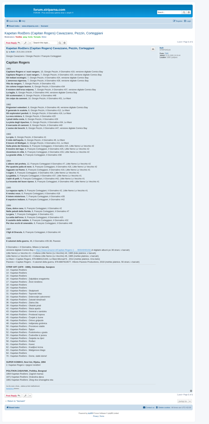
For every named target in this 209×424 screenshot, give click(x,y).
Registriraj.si (10, 388)
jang (25, 37)
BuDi (161, 48)
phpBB (90, 413)
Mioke (44, 37)
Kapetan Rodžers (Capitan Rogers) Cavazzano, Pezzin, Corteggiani (54, 33)
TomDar (19, 37)
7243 (166, 53)
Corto (30, 37)
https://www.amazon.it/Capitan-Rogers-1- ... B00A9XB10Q (63, 250)
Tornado (37, 37)
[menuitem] (22, 21)
